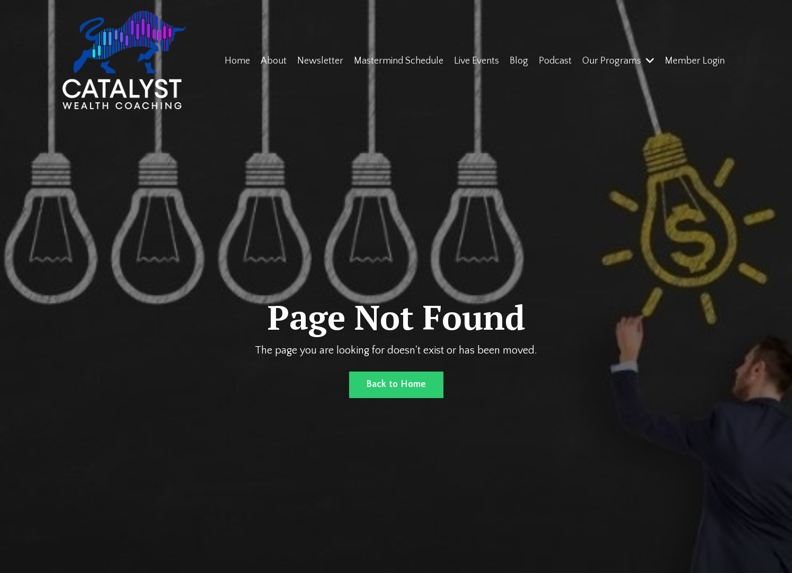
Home (237, 61)
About (274, 61)
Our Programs (618, 61)
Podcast (555, 61)
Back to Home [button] (396, 384)
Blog (519, 61)
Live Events (476, 61)
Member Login (695, 61)
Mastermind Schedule (398, 61)
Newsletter (320, 61)
